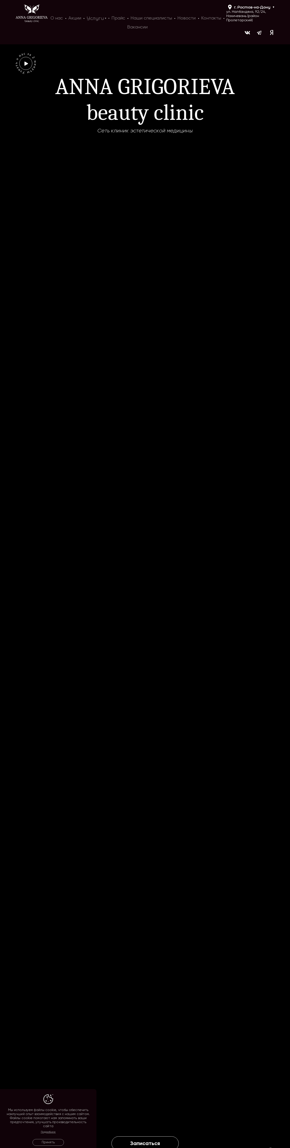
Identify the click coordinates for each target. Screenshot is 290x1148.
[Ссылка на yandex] (271, 33)
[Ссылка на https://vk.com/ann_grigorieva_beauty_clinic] (247, 33)
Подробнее (48, 1132)
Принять (48, 1142)
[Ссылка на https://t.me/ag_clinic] (259, 33)
